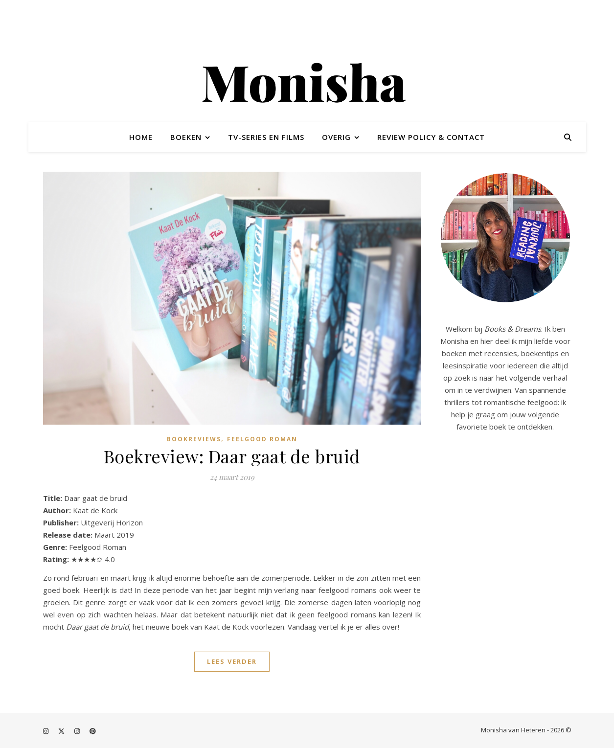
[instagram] (46, 730)
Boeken (186, 137)
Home (141, 137)
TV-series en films (266, 137)
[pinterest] (93, 730)
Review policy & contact (431, 137)
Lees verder (232, 661)
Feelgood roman (262, 439)
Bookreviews (194, 439)
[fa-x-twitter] (62, 730)
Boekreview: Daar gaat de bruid (232, 456)
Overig (336, 137)
